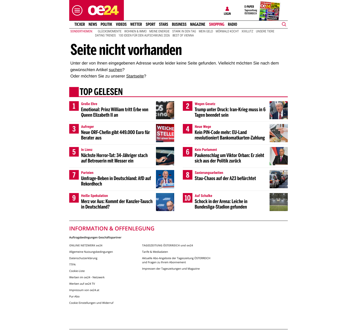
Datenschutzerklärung (83, 258)
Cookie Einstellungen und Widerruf (91, 303)
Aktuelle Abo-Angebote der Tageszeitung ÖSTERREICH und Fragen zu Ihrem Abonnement (176, 260)
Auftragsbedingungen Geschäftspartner (95, 237)
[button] (76, 10)
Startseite (135, 76)
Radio (232, 24)
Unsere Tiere (265, 31)
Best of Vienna (183, 35)
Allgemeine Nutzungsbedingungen (91, 252)
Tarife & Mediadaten (155, 252)
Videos (121, 24)
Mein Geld (206, 31)
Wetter (136, 24)
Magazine (197, 24)
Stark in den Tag (184, 31)
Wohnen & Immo (135, 31)
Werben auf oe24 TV (82, 284)
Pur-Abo (74, 296)
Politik (106, 24)
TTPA (72, 264)
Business (179, 24)
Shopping (216, 24)
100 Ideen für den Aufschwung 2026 (144, 35)
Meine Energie (159, 31)
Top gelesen (101, 92)
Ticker (79, 24)
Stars (163, 24)
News (93, 24)
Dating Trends (105, 35)
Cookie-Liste (77, 271)
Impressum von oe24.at (84, 290)
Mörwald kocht (227, 31)
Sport (151, 24)
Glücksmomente (110, 31)
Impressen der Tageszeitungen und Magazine (171, 269)
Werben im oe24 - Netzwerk (87, 277)
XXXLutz (247, 31)
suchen (115, 69)
